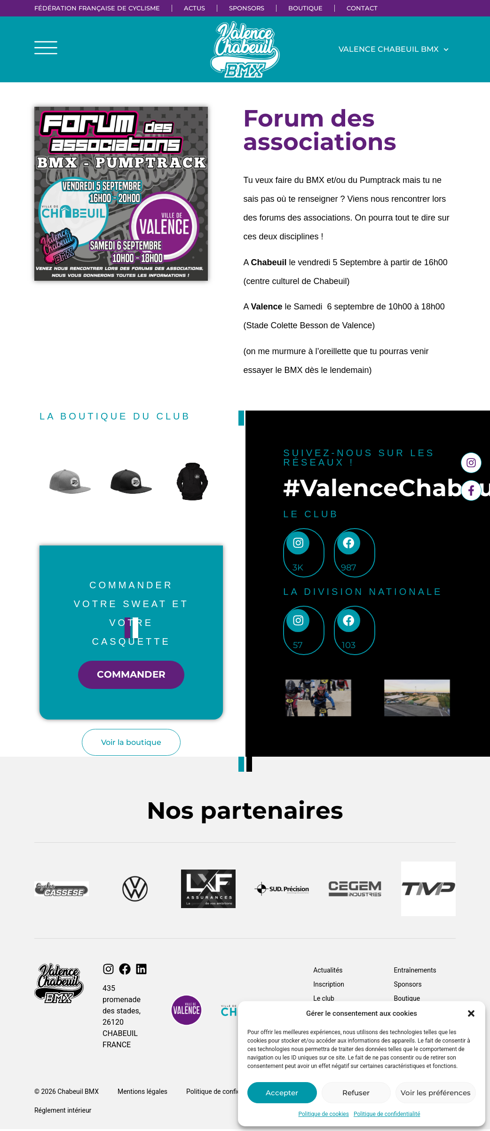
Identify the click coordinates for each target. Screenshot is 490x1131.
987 (349, 569)
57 (298, 647)
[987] (349, 544)
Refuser (356, 1092)
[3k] (298, 544)
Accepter (282, 1092)
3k (298, 569)
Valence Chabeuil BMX (394, 49)
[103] (349, 622)
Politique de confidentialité (387, 1114)
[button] (471, 1013)
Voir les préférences (436, 1092)
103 (349, 647)
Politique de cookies (324, 1114)
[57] (298, 622)
